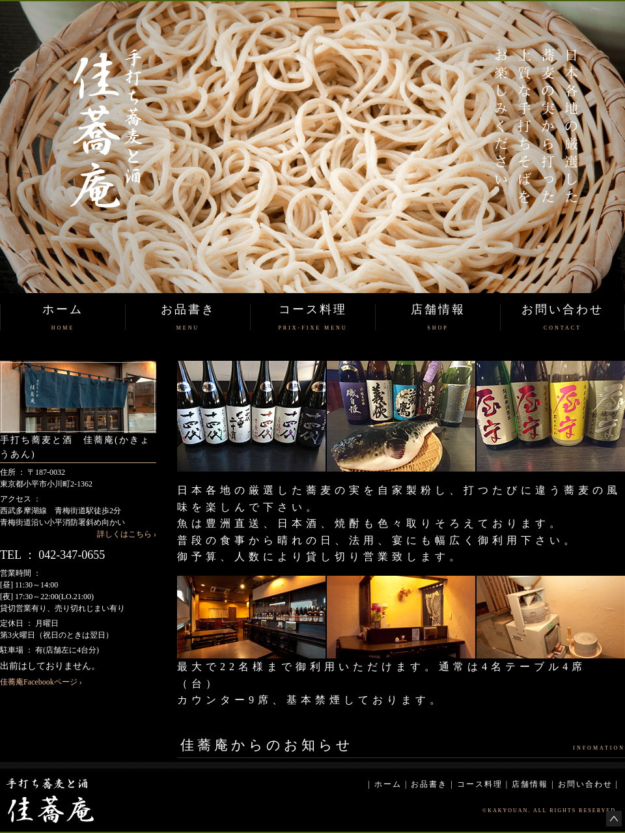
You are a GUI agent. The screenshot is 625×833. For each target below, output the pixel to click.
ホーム (388, 784)
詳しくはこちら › (126, 534)
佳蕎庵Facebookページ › (41, 681)
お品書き (429, 784)
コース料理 (480, 784)
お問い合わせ (585, 784)
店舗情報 (530, 784)
